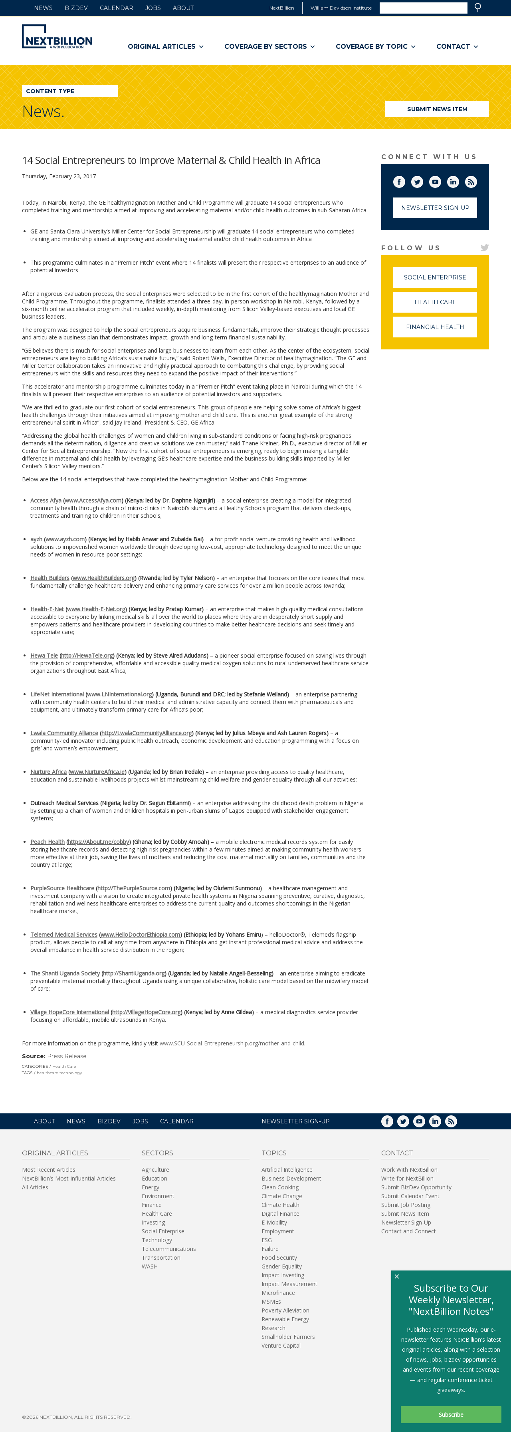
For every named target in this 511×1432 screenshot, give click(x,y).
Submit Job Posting (405, 1205)
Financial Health (441, 330)
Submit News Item (437, 109)
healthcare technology (59, 1072)
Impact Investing (282, 1275)
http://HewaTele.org (87, 655)
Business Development (291, 1178)
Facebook (404, 180)
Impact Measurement (289, 1284)
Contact (457, 46)
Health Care (64, 1066)
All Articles (35, 1187)
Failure (270, 1249)
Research (273, 1328)
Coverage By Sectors (270, 46)
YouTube (440, 180)
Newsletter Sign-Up (435, 207)
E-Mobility (274, 1222)
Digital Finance (280, 1213)
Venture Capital (281, 1345)
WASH (150, 1266)
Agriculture (155, 1169)
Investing (153, 1222)
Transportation (161, 1257)
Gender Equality (281, 1266)
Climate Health (280, 1205)
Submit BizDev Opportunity (416, 1187)
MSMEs (271, 1301)
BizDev (76, 8)
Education (154, 1178)
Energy (150, 1187)
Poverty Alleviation (285, 1310)
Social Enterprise (440, 281)
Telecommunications (169, 1249)
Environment (158, 1196)
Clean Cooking (280, 1187)
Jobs (153, 8)
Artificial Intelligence (287, 1169)
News (43, 8)
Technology (157, 1240)
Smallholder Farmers (288, 1336)
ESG (266, 1240)
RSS (476, 180)
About (183, 8)
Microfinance (278, 1292)
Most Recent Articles (48, 1169)
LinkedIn (458, 180)
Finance (152, 1205)
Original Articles (166, 46)
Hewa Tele (44, 655)
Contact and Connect (408, 1231)
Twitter (422, 180)
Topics (274, 1153)
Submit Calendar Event (410, 1196)
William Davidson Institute (341, 8)
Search (478, 7)
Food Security (279, 1257)
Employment (277, 1231)
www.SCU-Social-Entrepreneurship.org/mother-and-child (232, 1043)
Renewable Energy (285, 1319)
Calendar (116, 8)
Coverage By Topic (376, 46)
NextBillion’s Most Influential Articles (69, 1178)
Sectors (157, 1153)
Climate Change (281, 1196)
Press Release (67, 1056)
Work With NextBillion (409, 1169)
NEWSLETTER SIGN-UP (295, 1121)
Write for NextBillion (407, 1178)
